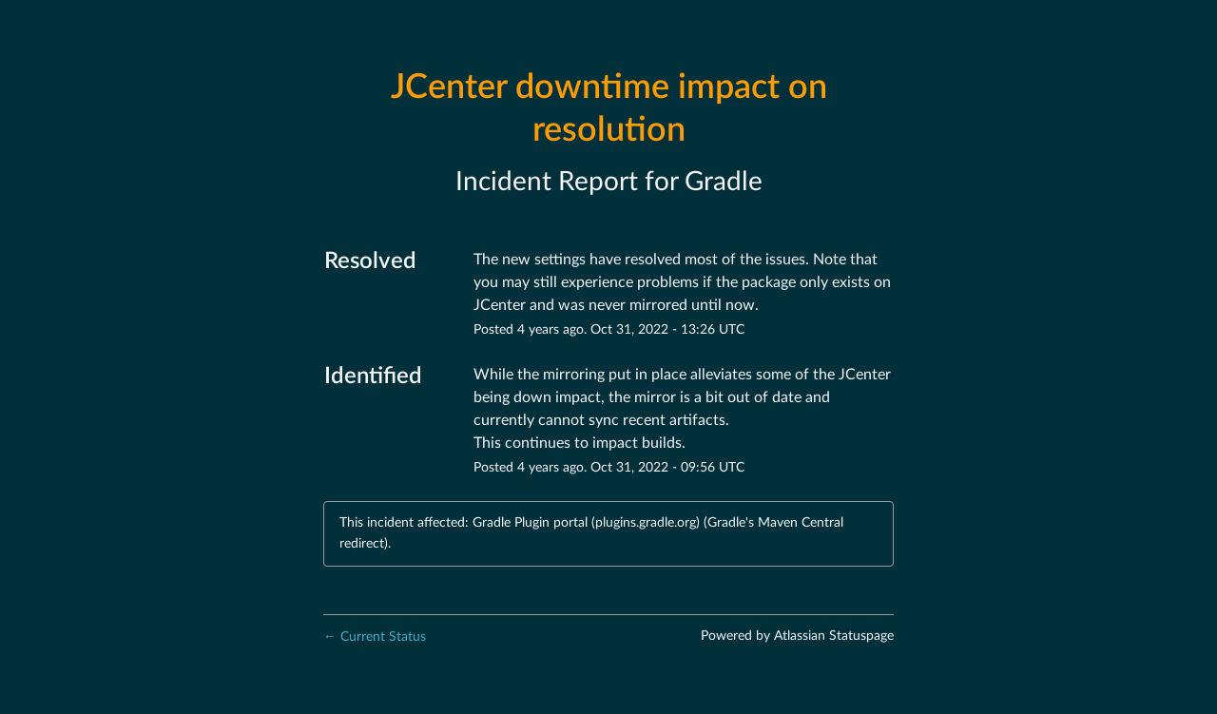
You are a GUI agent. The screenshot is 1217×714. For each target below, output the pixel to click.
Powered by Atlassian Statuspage (797, 636)
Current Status (374, 637)
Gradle (724, 181)
